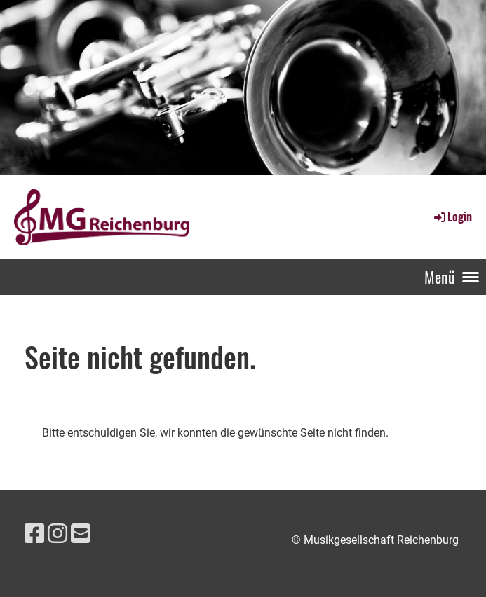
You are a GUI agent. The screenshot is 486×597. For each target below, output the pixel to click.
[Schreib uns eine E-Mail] (80, 534)
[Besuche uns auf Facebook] (34, 534)
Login (452, 216)
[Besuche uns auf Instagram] (57, 534)
